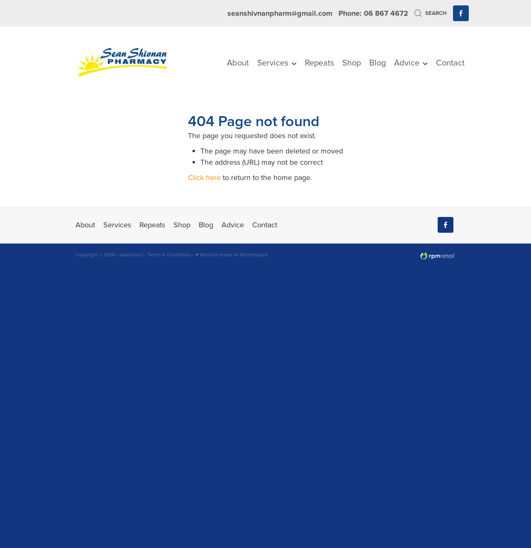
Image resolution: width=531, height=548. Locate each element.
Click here (204, 177)
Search (430, 13)
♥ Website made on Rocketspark (231, 254)
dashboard (131, 254)
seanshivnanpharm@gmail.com (279, 13)
